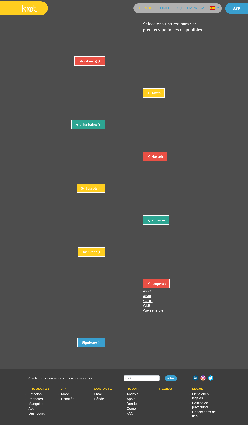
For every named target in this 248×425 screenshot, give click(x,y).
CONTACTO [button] (103, 388)
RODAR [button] (133, 388)
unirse (170, 378)
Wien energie (153, 310)
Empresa (196, 8)
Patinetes (35, 399)
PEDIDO (165, 388)
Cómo (163, 8)
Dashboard (36, 413)
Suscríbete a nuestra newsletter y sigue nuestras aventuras (60, 378)
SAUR (148, 301)
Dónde (145, 8)
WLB (146, 306)
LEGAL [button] (197, 388)
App (236, 8)
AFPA (147, 291)
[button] (214, 8)
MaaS (65, 394)
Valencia (157, 220)
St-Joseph (89, 188)
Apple (131, 399)
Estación (35, 394)
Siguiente (90, 342)
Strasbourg (88, 61)
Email (98, 394)
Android (132, 394)
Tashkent (90, 252)
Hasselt (156, 156)
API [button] (64, 388)
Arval (147, 296)
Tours (155, 93)
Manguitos (36, 404)
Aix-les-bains (87, 124)
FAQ (178, 8)
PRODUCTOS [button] (38, 388)
